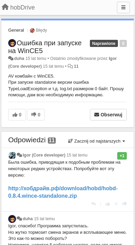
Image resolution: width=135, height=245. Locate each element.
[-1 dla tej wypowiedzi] (124, 204)
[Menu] (123, 7)
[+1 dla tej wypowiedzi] (108, 204)
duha (19, 58)
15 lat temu (77, 155)
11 (76, 66)
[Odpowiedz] (93, 204)
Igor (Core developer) (44, 155)
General (16, 30)
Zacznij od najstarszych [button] (96, 141)
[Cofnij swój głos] (116, 204)
